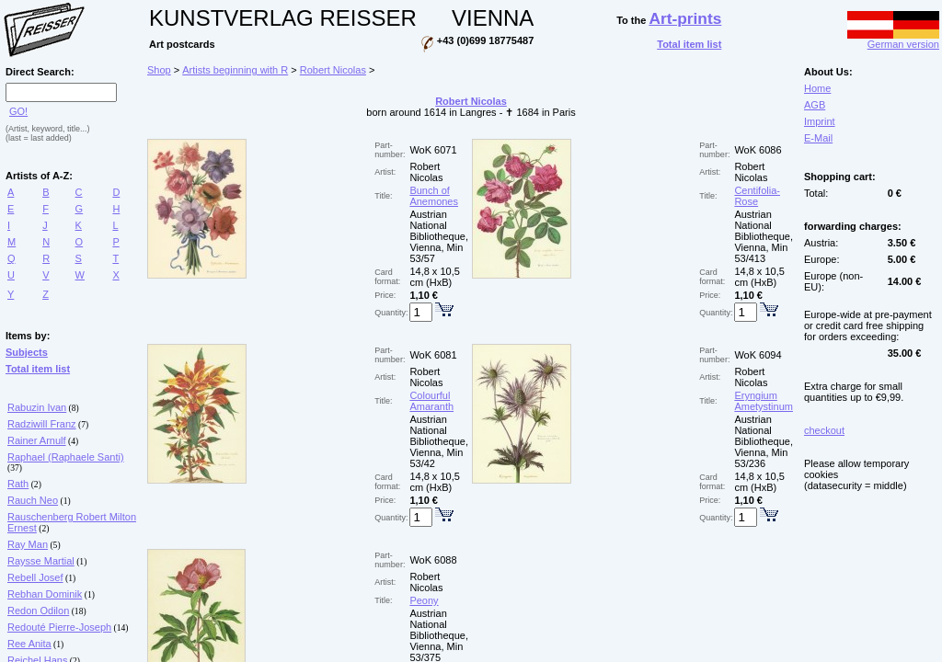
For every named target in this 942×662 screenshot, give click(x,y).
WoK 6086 (757, 149)
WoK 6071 (432, 149)
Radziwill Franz (41, 423)
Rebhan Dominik (44, 593)
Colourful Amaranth (431, 401)
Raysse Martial (41, 560)
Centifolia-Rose (757, 196)
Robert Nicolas (333, 69)
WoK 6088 (432, 559)
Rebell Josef (35, 577)
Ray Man (27, 544)
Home (817, 88)
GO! (18, 111)
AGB (814, 104)
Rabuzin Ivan (36, 407)
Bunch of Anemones (433, 196)
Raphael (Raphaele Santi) (65, 456)
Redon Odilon (38, 610)
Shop (159, 69)
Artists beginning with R (235, 69)
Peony (423, 600)
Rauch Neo (32, 500)
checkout (824, 430)
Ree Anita (29, 643)
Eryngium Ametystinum (763, 401)
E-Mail (818, 137)
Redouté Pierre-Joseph (59, 627)
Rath (18, 483)
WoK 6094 (757, 354)
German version (893, 39)
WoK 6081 (432, 354)
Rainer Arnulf (36, 440)
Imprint (819, 121)
